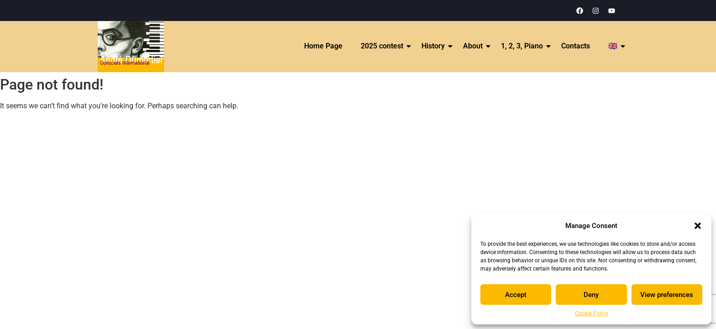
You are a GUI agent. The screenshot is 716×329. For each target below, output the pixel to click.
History (433, 46)
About (473, 46)
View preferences (666, 295)
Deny (591, 295)
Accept (515, 295)
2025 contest (382, 46)
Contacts (575, 46)
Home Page (323, 46)
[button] (697, 225)
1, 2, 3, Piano (522, 46)
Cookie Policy (591, 313)
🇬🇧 (613, 46)
